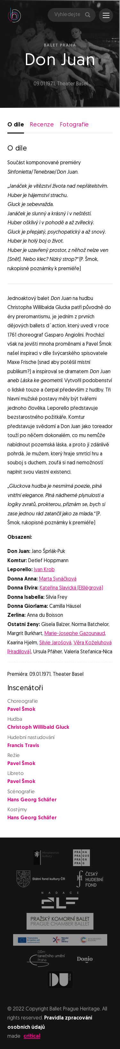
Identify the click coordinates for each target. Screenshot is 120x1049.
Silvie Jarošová (55, 643)
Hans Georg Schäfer (31, 800)
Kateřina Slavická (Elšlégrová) (71, 588)
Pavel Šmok (21, 709)
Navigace (106, 15)
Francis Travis (23, 745)
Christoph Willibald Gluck (38, 727)
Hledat (87, 14)
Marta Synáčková (57, 579)
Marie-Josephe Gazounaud (74, 633)
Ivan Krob (44, 569)
